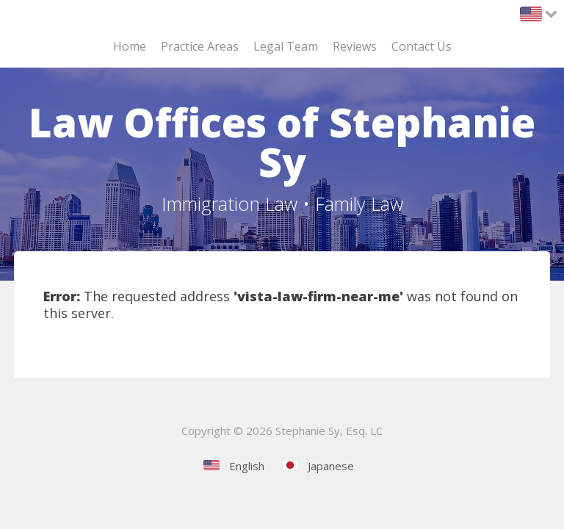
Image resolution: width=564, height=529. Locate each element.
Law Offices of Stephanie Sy (282, 141)
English (246, 465)
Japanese (331, 465)
